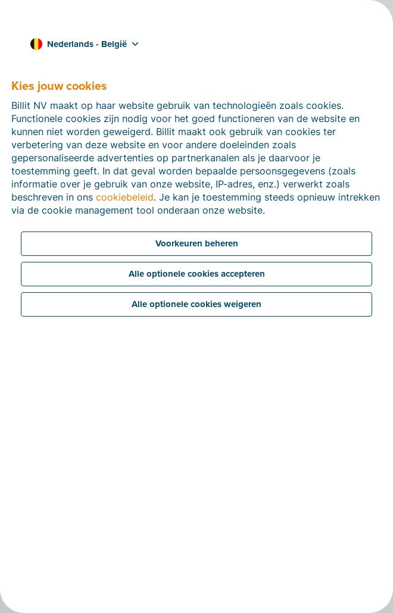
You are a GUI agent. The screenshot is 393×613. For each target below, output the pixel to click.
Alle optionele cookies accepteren (197, 273)
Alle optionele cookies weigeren (196, 304)
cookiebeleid (125, 197)
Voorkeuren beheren (196, 243)
